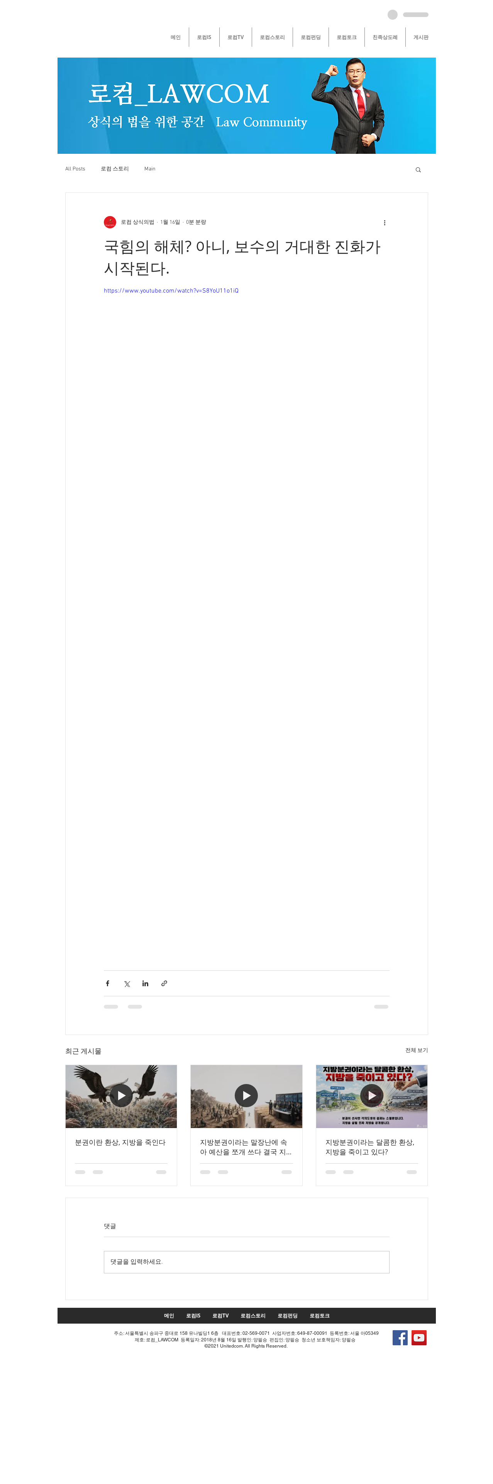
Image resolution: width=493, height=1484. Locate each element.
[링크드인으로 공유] (145, 983)
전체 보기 (416, 1050)
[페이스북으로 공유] (107, 983)
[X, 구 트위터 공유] (126, 983)
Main (150, 169)
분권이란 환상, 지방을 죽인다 (120, 1142)
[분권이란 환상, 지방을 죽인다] (121, 1096)
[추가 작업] (385, 222)
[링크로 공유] (164, 983)
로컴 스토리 (115, 169)
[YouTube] (419, 1337)
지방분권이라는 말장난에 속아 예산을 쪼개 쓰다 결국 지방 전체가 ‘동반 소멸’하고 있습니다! (243, 1147)
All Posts (75, 169)
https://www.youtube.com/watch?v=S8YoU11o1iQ (171, 291)
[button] (418, 169)
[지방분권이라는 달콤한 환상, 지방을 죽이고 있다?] (372, 1096)
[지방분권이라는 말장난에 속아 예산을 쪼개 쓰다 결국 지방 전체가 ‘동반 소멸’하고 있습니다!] (246, 1096)
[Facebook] (400, 1337)
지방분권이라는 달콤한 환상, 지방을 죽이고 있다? (369, 1146)
